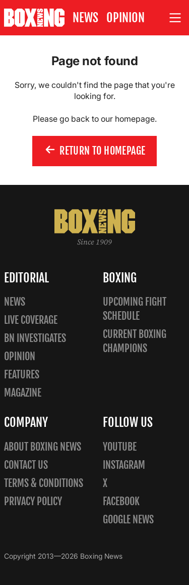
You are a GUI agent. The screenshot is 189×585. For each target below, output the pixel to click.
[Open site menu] (175, 18)
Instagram (124, 465)
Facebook (121, 501)
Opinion (125, 17)
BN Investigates (35, 338)
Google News (128, 519)
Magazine (22, 392)
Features (21, 374)
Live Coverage (30, 320)
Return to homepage (95, 150)
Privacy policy (33, 501)
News (85, 17)
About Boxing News (42, 447)
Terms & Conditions (43, 483)
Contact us (26, 465)
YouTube (120, 447)
